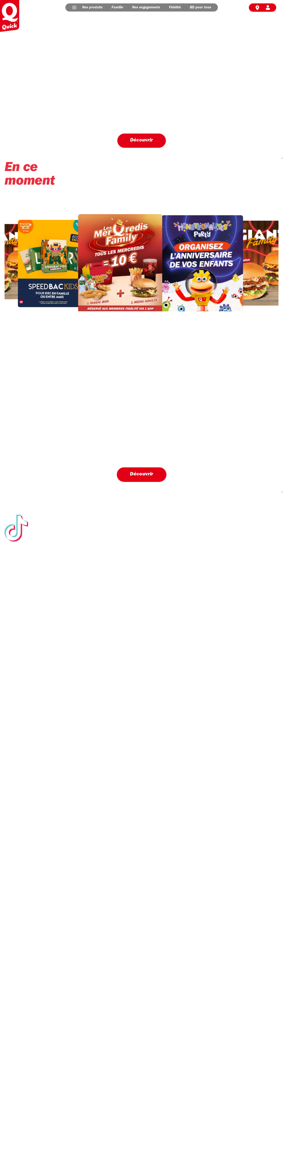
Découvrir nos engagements (36, 792)
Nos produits (92, 7)
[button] (74, 7)
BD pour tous (200, 7)
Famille (117, 7)
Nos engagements (146, 7)
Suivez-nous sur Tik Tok (141, 711)
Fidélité (175, 7)
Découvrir (141, 140)
